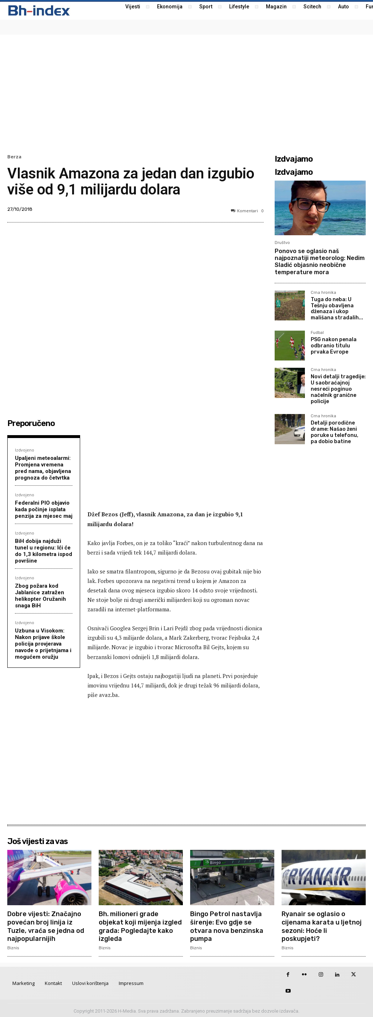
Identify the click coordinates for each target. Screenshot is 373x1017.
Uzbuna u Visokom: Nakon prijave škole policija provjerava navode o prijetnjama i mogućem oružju (43, 643)
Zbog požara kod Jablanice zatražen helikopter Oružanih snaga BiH (40, 596)
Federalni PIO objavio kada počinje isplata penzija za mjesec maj (43, 509)
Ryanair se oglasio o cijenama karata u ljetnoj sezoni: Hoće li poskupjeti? (322, 925)
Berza (14, 156)
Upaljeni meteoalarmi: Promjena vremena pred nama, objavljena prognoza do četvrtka (43, 468)
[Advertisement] (186, 93)
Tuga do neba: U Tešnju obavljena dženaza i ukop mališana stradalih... (337, 308)
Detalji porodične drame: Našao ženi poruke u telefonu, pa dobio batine (334, 432)
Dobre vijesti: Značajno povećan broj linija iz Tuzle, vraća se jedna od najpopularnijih (45, 925)
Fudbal (317, 333)
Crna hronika (323, 293)
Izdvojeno (24, 450)
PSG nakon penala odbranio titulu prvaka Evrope (334, 345)
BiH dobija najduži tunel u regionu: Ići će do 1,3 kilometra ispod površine (43, 551)
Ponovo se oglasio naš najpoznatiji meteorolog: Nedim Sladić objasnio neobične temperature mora (320, 262)
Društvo (282, 243)
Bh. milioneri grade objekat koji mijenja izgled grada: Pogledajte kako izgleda (140, 925)
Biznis (13, 947)
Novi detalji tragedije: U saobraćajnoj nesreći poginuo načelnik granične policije (338, 389)
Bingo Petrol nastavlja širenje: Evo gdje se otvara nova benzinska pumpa (226, 925)
